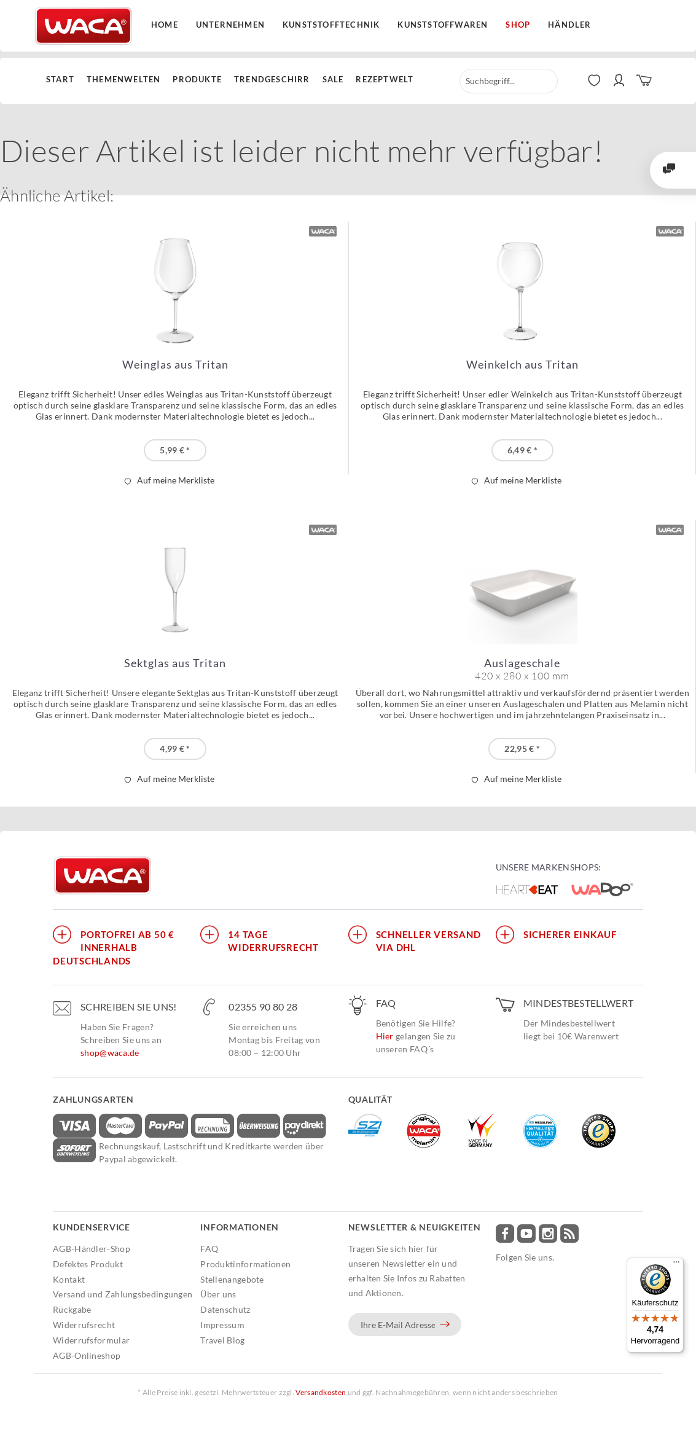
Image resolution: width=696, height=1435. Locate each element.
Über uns (218, 1294)
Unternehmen (230, 24)
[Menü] (676, 1264)
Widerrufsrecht (84, 1325)
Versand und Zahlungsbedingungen (122, 1294)
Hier (385, 1036)
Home (164, 24)
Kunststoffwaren (442, 24)
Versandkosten (320, 1392)
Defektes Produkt (88, 1264)
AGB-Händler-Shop (91, 1248)
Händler (569, 24)
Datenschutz (225, 1309)
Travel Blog (222, 1340)
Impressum (222, 1325)
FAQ (209, 1248)
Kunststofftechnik (331, 24)
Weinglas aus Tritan (175, 364)
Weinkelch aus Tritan (522, 364)
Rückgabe (72, 1309)
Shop (518, 24)
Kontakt (69, 1279)
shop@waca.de (109, 1052)
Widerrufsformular (91, 1340)
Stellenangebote (232, 1279)
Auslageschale (522, 669)
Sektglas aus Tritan (175, 663)
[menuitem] (63, 80)
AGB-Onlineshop (86, 1355)
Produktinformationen (245, 1264)
